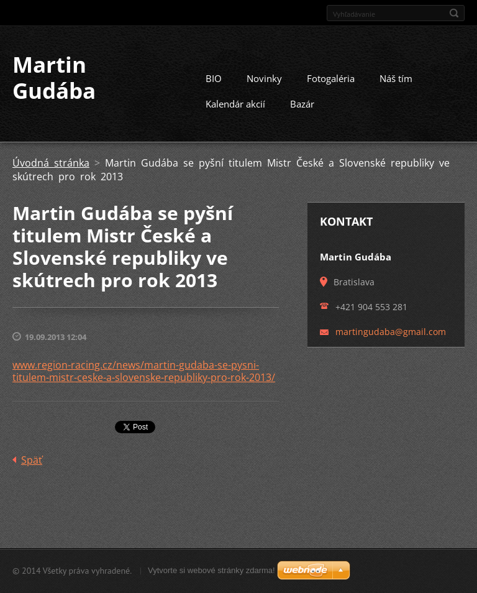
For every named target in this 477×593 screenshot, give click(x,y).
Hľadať (454, 13)
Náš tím (395, 78)
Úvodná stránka (50, 163)
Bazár (302, 104)
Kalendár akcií (235, 104)
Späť (31, 460)
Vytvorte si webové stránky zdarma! (211, 570)
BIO (214, 78)
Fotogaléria (331, 78)
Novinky (264, 78)
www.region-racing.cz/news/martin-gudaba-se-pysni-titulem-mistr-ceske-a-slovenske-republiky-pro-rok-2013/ (143, 371)
